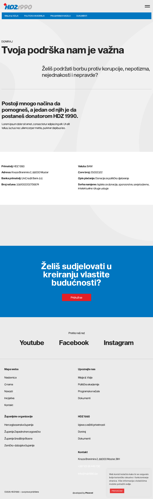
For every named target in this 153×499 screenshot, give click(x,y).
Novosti (10, 391)
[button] (147, 6)
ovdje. (128, 484)
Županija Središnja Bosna (18, 438)
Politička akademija (34, 16)
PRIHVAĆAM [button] (117, 491)
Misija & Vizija (11, 16)
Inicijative (9, 398)
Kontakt (8, 405)
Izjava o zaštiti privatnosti (91, 424)
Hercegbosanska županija (18, 424)
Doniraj (82, 431)
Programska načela (60, 16)
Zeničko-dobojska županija (19, 445)
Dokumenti (81, 16)
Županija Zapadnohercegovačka (22, 431)
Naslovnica (10, 377)
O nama (8, 384)
